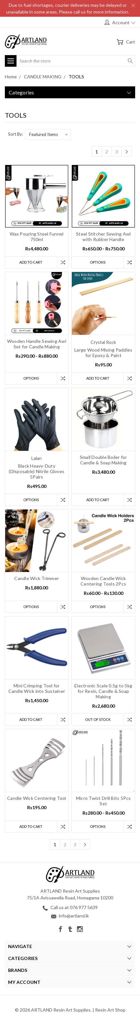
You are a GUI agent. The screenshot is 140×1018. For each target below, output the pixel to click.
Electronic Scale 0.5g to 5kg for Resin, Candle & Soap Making (103, 691)
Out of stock (98, 719)
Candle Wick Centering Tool (36, 798)
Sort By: (15, 134)
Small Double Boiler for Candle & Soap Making (103, 459)
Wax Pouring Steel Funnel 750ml (36, 236)
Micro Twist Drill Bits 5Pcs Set (103, 800)
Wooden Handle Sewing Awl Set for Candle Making (36, 343)
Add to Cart (30, 262)
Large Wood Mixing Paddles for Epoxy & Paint (103, 352)
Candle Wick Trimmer (36, 578)
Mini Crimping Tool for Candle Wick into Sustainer (36, 688)
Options (97, 262)
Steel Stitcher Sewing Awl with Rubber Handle (103, 236)
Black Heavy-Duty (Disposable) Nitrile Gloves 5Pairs (36, 471)
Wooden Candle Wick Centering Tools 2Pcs (103, 581)
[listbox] (48, 134)
